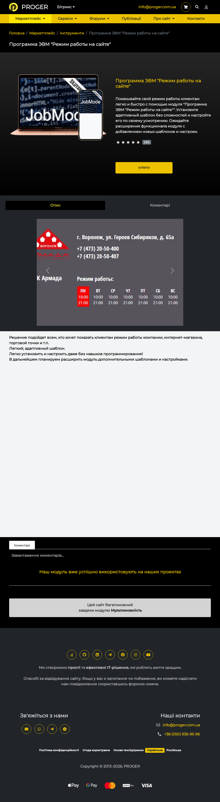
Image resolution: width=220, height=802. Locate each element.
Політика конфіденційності (59, 750)
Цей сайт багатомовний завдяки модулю (110, 608)
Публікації (131, 18)
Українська (155, 750)
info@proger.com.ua (157, 7)
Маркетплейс (30, 18)
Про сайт (164, 18)
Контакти (196, 18)
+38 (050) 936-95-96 (182, 734)
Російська (173, 750)
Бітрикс (66, 7)
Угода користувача (96, 750)
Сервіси (67, 18)
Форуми (99, 18)
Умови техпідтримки (128, 750)
